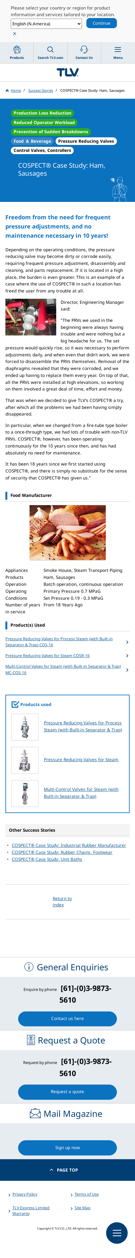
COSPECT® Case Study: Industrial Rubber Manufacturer (69, 845)
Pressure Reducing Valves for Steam (81, 759)
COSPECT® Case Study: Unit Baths (47, 859)
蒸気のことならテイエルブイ (67, 72)
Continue (102, 23)
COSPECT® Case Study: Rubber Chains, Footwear (62, 852)
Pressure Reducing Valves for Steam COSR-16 (47, 655)
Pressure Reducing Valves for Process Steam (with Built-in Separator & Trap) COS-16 (59, 642)
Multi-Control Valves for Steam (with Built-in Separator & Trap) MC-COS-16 (63, 669)
